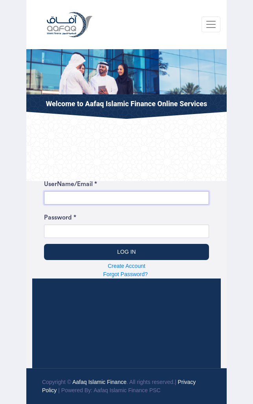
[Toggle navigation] (211, 24)
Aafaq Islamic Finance (99, 382)
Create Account (126, 266)
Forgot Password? (126, 274)
